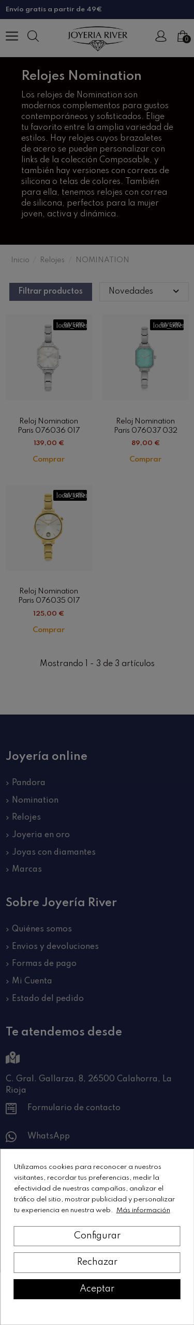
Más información (143, 1210)
